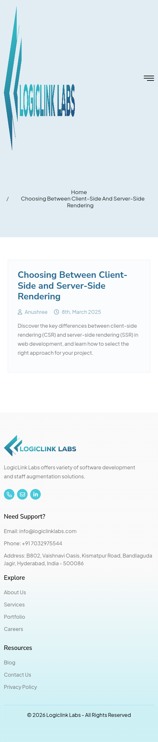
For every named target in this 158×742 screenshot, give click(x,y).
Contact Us (17, 674)
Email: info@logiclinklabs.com (40, 531)
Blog (9, 662)
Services (14, 604)
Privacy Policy (20, 686)
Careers (13, 628)
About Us (15, 592)
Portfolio (14, 616)
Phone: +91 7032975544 (33, 543)
